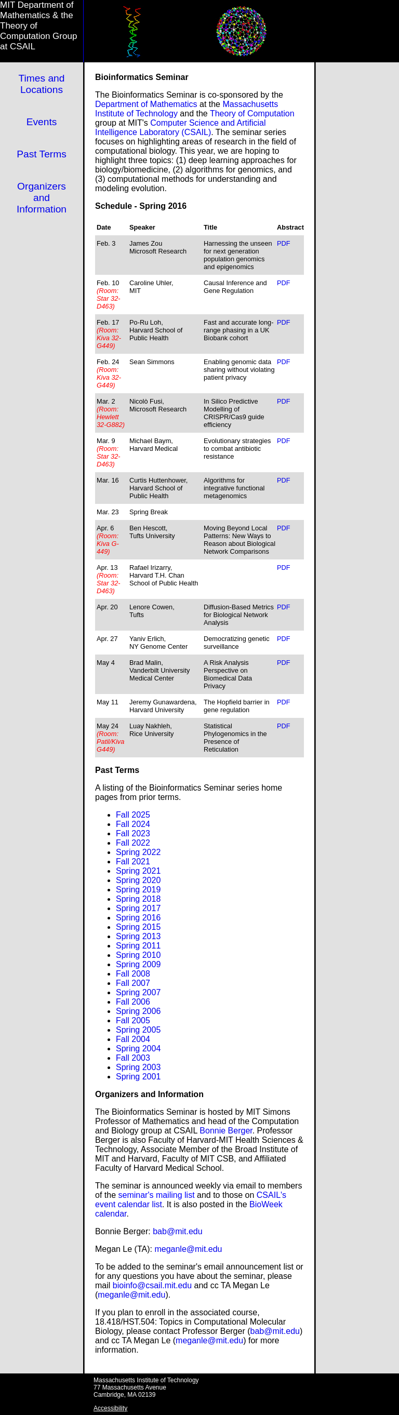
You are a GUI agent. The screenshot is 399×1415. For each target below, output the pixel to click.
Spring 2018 (138, 899)
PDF (283, 243)
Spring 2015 (138, 927)
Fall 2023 (133, 833)
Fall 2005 (133, 1020)
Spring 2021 (138, 870)
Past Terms (41, 154)
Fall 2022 (133, 842)
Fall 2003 (133, 1057)
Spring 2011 (138, 945)
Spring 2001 (138, 1076)
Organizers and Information (41, 198)
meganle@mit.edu (188, 1249)
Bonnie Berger (226, 1130)
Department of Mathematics (146, 104)
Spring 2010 (138, 955)
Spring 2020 (138, 880)
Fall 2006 (133, 1001)
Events (41, 121)
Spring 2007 (138, 992)
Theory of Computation (252, 113)
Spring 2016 (138, 917)
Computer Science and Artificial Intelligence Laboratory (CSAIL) (180, 127)
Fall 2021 (133, 861)
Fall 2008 (133, 973)
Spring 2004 (138, 1048)
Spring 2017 (138, 908)
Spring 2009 (138, 964)
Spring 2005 (138, 1029)
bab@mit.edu (177, 1231)
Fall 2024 (133, 824)
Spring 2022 (138, 852)
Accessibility (110, 1408)
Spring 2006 (138, 1011)
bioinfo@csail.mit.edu (152, 1285)
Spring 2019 (138, 889)
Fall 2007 (133, 983)
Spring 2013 (138, 936)
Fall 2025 (133, 814)
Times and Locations (42, 84)
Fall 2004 (133, 1039)
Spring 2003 (138, 1067)
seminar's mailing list (156, 1195)
